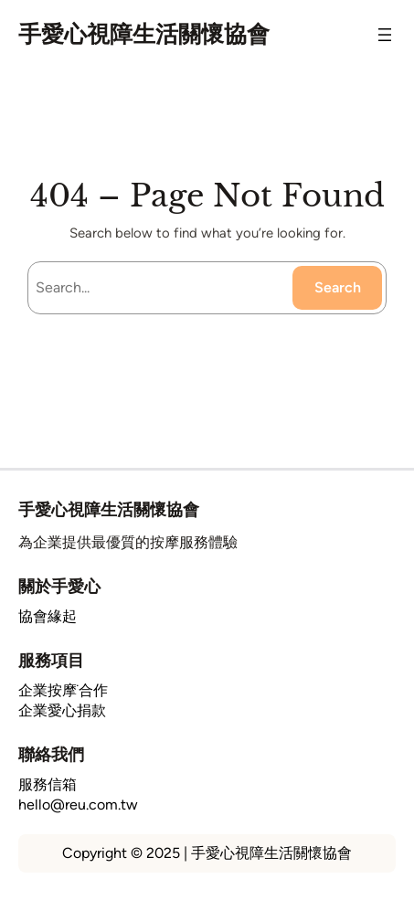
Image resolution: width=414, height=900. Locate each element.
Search (337, 287)
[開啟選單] (385, 35)
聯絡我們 (51, 754)
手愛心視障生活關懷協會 (144, 34)
